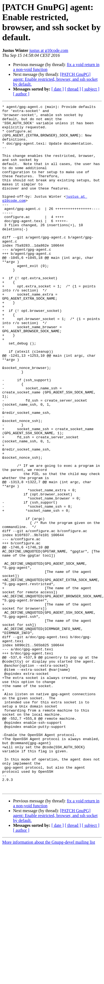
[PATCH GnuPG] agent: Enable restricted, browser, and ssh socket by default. (55, 79)
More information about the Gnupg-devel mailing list (48, 979)
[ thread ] (73, 89)
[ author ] (21, 94)
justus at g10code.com (48, 50)
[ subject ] (90, 89)
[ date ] (57, 89)
